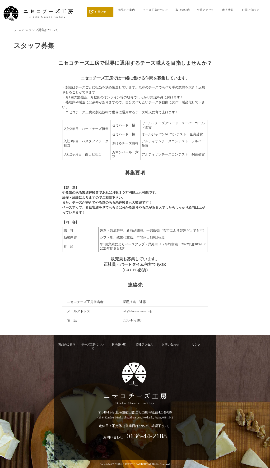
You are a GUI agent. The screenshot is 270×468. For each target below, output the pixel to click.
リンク (196, 344)
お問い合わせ (250, 12)
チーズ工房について (155, 12)
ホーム (18, 30)
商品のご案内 (126, 12)
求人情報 (227, 12)
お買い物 (100, 12)
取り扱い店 (183, 12)
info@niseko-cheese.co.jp (140, 311)
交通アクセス (205, 12)
